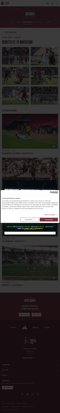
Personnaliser (30, 219)
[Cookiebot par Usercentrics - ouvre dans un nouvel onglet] (51, 192)
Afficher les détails (49, 214)
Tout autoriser (49, 219)
